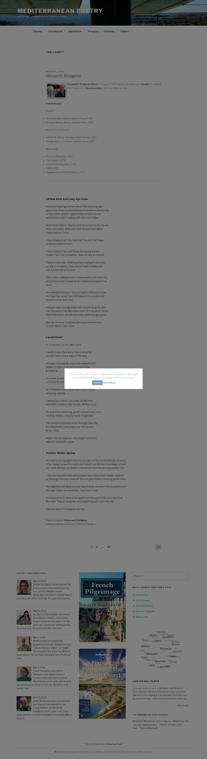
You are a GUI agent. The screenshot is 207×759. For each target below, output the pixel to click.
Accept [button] (97, 382)
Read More (109, 382)
